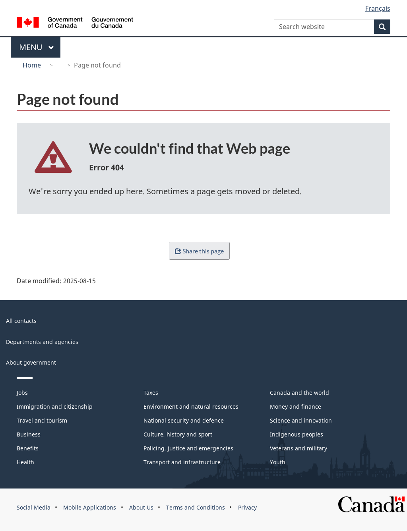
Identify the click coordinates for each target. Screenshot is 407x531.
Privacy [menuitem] (247, 507)
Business (29, 434)
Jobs (22, 392)
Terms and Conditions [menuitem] (195, 507)
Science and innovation (301, 420)
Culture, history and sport (177, 434)
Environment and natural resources (190, 406)
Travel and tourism (42, 420)
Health (25, 462)
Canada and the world (299, 392)
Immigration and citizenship (55, 406)
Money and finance (295, 406)
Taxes (150, 392)
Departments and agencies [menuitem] (42, 342)
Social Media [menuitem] (33, 507)
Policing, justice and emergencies (188, 448)
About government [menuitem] (31, 362)
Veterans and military (298, 448)
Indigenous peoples (296, 434)
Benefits (28, 448)
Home (32, 65)
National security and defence (183, 420)
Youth (277, 462)
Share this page (198, 250)
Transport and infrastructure (182, 462)
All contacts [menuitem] (21, 320)
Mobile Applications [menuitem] (89, 507)
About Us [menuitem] (141, 507)
